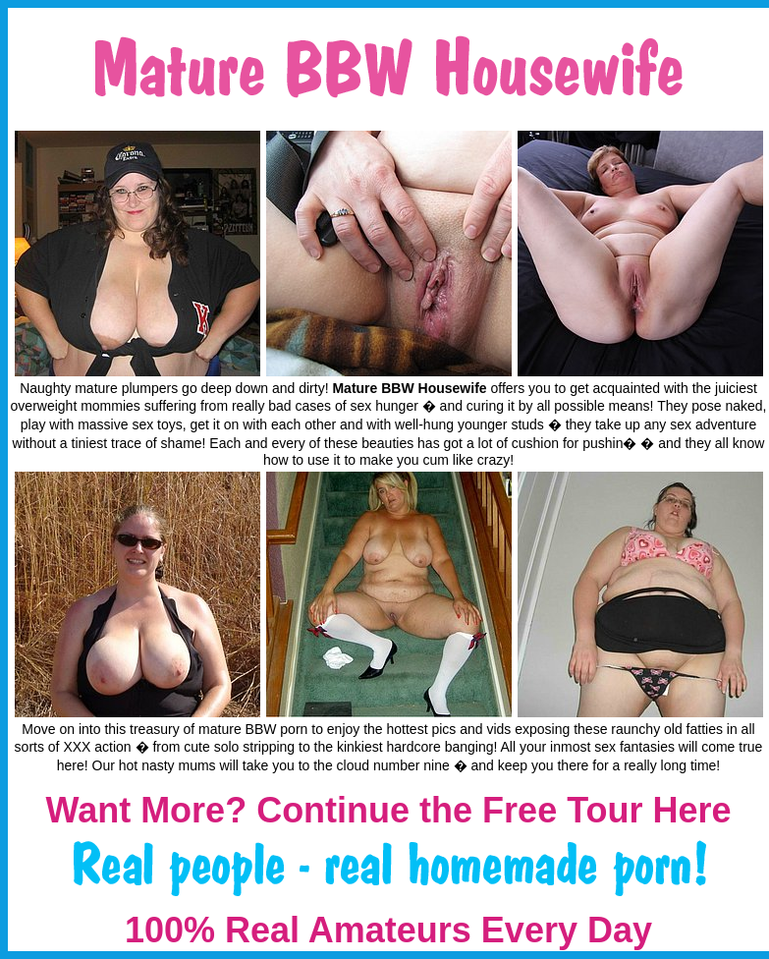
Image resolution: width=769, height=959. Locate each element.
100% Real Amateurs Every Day (388, 930)
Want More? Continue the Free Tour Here (388, 810)
